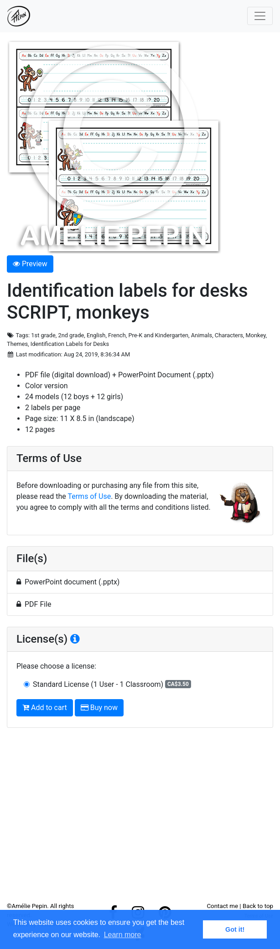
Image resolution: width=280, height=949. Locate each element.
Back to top (258, 906)
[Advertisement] (140, 818)
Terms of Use (89, 496)
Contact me (222, 906)
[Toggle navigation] (260, 16)
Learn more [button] (122, 935)
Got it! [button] (234, 929)
